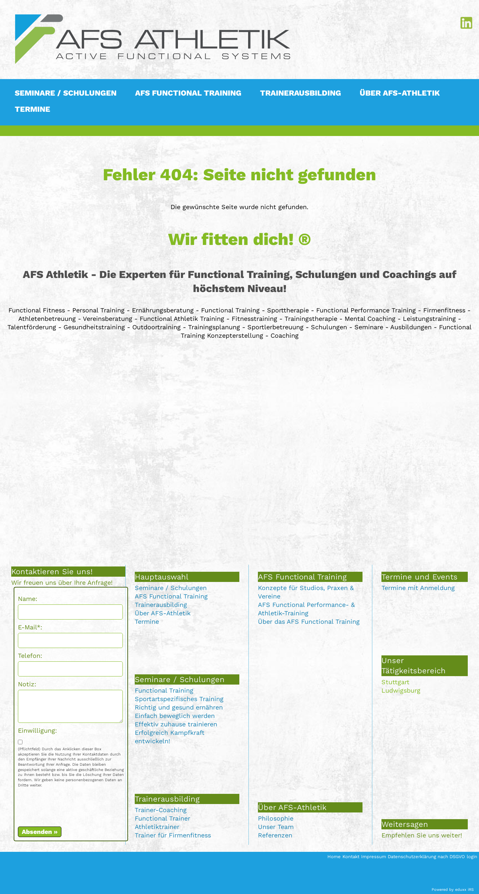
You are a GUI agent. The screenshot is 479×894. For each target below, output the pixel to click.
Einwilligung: (37, 730)
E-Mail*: (30, 627)
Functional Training (164, 690)
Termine (147, 621)
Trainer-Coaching (161, 810)
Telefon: (30, 655)
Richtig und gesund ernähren (179, 707)
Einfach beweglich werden (175, 715)
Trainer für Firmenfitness (173, 835)
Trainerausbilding (161, 604)
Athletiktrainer (157, 826)
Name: (27, 598)
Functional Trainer (162, 818)
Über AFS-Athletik (163, 613)
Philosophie (275, 818)
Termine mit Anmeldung (418, 587)
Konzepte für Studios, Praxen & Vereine (306, 592)
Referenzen (275, 835)
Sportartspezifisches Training (179, 698)
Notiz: (27, 684)
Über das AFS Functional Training (309, 621)
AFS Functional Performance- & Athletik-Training (306, 609)
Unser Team (276, 826)
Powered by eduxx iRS (453, 889)
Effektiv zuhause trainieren (176, 724)
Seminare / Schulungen (171, 587)
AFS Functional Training (171, 596)
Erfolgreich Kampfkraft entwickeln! (170, 737)
